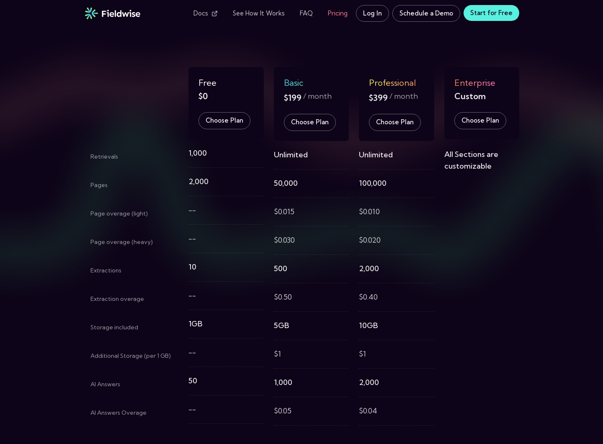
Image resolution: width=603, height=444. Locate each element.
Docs (205, 13)
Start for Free (491, 13)
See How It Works (259, 13)
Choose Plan (224, 120)
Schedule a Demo (426, 13)
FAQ (306, 13)
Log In (372, 13)
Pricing (338, 13)
